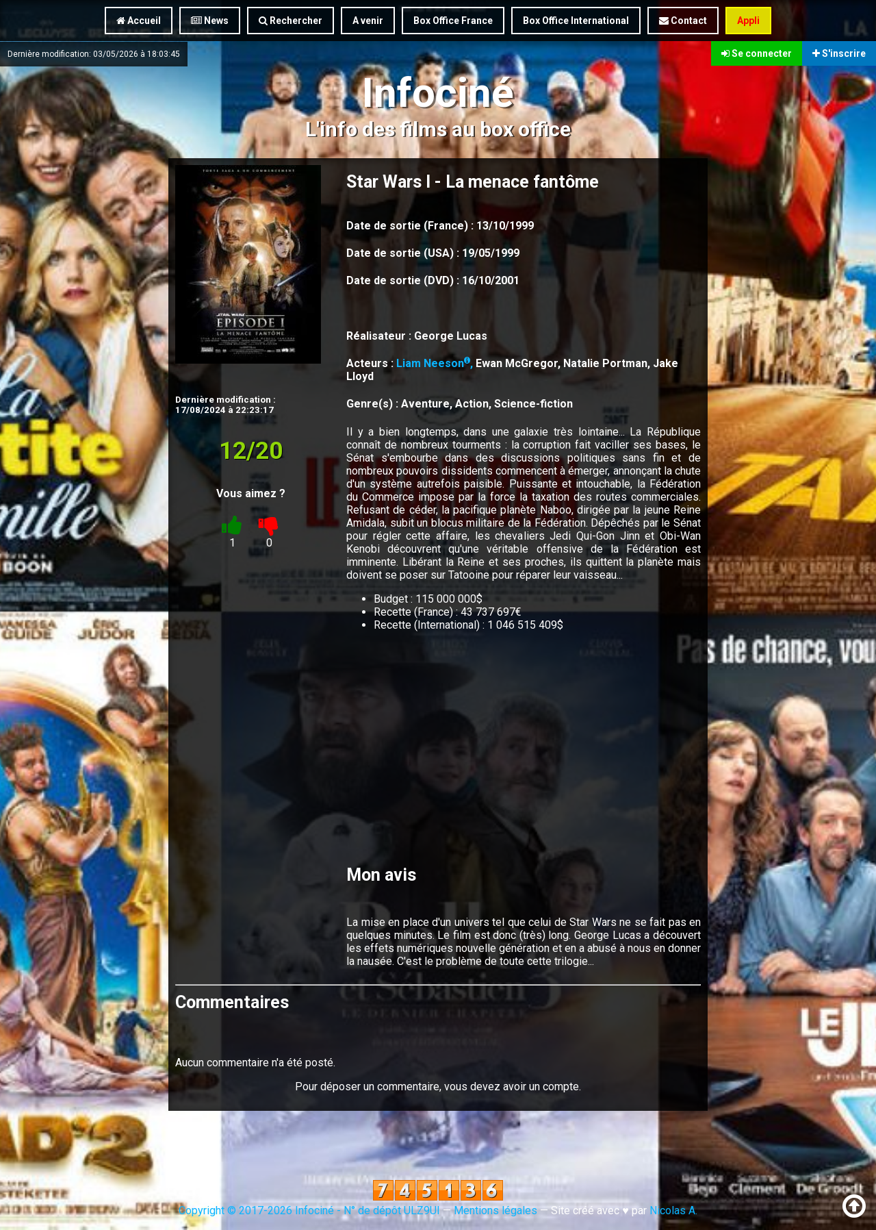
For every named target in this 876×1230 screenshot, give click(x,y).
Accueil (138, 20)
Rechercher (290, 20)
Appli (748, 20)
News (210, 20)
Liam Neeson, (436, 363)
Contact (683, 20)
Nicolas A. (673, 1210)
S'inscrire (839, 53)
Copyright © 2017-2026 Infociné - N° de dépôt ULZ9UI (309, 1210)
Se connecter (756, 53)
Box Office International (576, 20)
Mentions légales (495, 1210)
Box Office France (453, 20)
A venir (367, 20)
